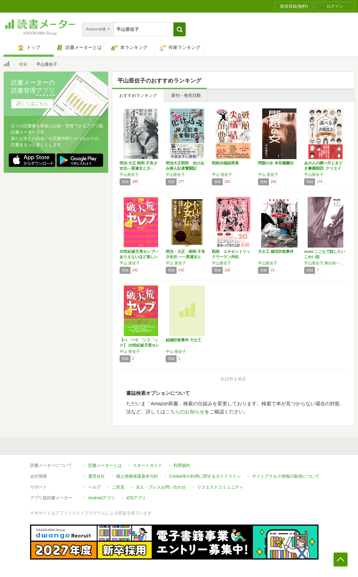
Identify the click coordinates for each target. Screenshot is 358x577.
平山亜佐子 (129, 174)
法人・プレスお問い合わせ (161, 487)
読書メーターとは (105, 465)
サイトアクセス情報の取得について (285, 476)
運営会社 (96, 476)
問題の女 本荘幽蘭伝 (276, 163)
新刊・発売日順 (186, 95)
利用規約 (181, 465)
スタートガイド (147, 465)
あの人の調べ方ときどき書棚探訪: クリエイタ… (323, 168)
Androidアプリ (101, 498)
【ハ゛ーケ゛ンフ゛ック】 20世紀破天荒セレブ (139, 345)
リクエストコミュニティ (220, 487)
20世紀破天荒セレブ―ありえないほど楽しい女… (139, 256)
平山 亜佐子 (222, 174)
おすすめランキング (138, 95)
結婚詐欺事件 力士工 (183, 340)
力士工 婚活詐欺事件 (276, 251)
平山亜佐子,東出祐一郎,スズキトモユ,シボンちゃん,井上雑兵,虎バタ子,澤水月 (325, 263)
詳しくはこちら (32, 103)
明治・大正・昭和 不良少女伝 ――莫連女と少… (185, 256)
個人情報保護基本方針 (137, 476)
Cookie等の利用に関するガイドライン (205, 476)
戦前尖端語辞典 (225, 163)
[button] (179, 29)
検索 (23, 64)
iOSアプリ (136, 498)
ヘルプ (94, 487)
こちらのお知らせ (185, 411)
